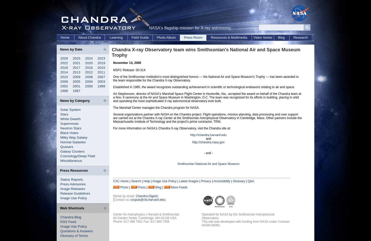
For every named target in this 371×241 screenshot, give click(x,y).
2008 (89, 77)
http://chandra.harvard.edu (208, 135)
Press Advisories (73, 184)
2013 (76, 72)
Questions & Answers (76, 231)
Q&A (251, 181)
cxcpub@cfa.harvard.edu (147, 200)
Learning (116, 37)
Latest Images (188, 181)
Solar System (70, 110)
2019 (101, 63)
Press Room (193, 37)
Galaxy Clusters (72, 151)
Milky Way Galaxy (73, 137)
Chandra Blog (70, 217)
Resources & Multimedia (229, 37)
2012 (89, 72)
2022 (64, 63)
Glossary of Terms (74, 236)
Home (65, 37)
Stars (64, 114)
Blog (281, 37)
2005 (76, 82)
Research (300, 37)
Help (147, 181)
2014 (64, 72)
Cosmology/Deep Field (77, 156)
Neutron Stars (70, 128)
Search (136, 181)
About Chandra (89, 37)
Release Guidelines (75, 193)
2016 (89, 68)
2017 (76, 68)
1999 (101, 86)
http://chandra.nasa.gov (208, 142)
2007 (101, 77)
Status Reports (71, 179)
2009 (76, 77)
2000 (89, 86)
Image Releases (72, 189)
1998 (64, 91)
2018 (64, 68)
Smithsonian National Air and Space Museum (209, 164)
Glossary (239, 181)
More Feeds (179, 187)
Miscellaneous (71, 161)
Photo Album (166, 37)
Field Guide (140, 37)
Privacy (206, 181)
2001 (76, 86)
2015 (101, 68)
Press (142, 187)
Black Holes (69, 133)
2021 (76, 63)
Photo (124, 187)
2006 (64, 82)
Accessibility (222, 181)
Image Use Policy (73, 198)
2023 (101, 58)
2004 (89, 82)
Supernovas (69, 124)
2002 (64, 86)
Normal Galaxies (73, 142)
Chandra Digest (146, 196)
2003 (101, 82)
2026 (64, 58)
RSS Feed (68, 222)
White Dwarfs (70, 119)
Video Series (263, 37)
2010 (64, 77)
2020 (89, 63)
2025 (76, 58)
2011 (101, 72)
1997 (76, 91)
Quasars (66, 147)
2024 (89, 58)
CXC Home (121, 181)
